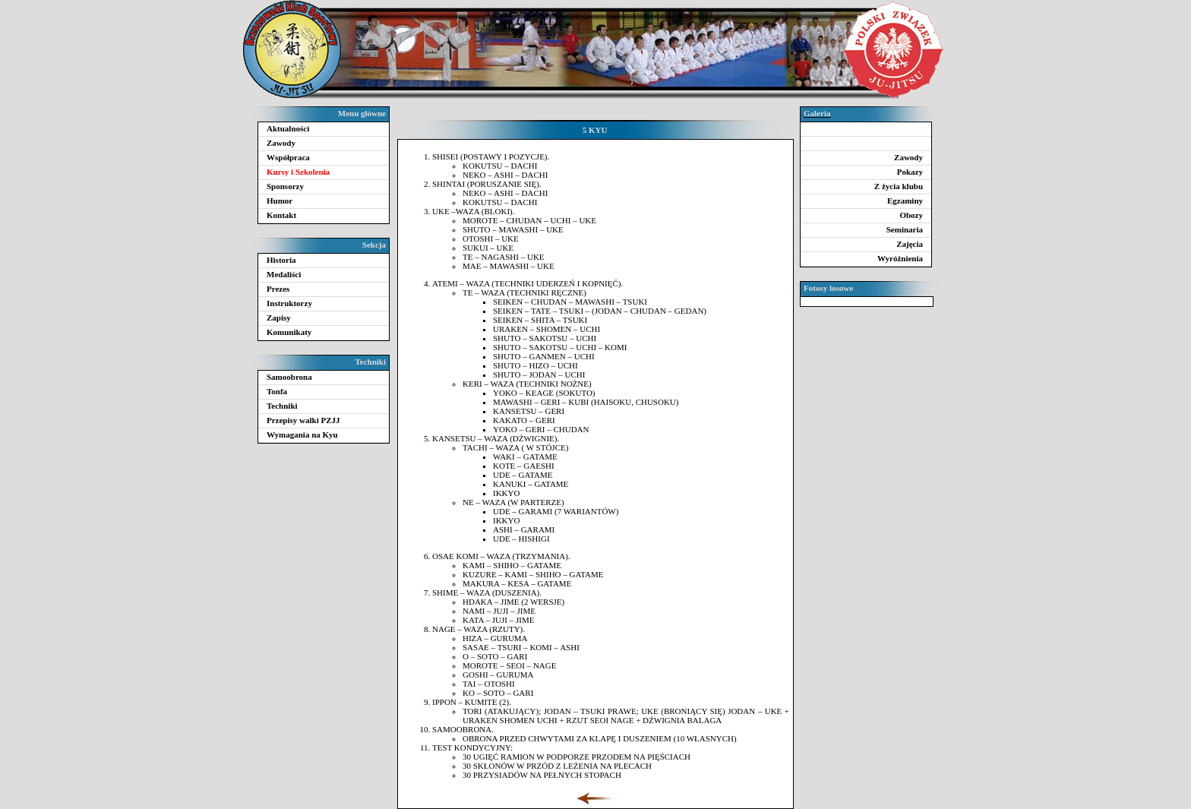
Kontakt (281, 215)
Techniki (282, 405)
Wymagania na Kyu (302, 434)
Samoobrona (289, 376)
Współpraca (288, 157)
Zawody (281, 142)
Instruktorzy (289, 303)
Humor (279, 200)
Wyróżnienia (900, 258)
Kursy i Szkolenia (298, 171)
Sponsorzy (285, 186)
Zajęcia (909, 243)
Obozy (911, 215)
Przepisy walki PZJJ (303, 420)
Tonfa (277, 391)
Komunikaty (289, 332)
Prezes (278, 288)
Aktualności (288, 128)
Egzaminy (905, 200)
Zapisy (279, 317)
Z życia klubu (898, 186)
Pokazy (910, 171)
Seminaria (904, 229)
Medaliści (284, 274)
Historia (281, 259)
